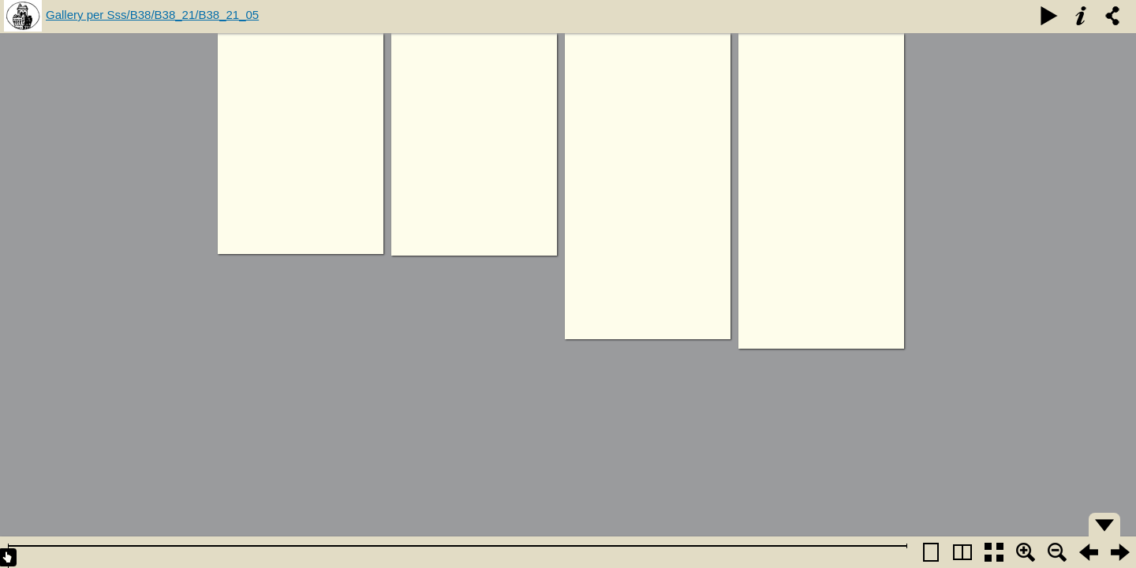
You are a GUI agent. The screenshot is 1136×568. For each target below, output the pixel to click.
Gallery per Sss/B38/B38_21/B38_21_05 (152, 14)
